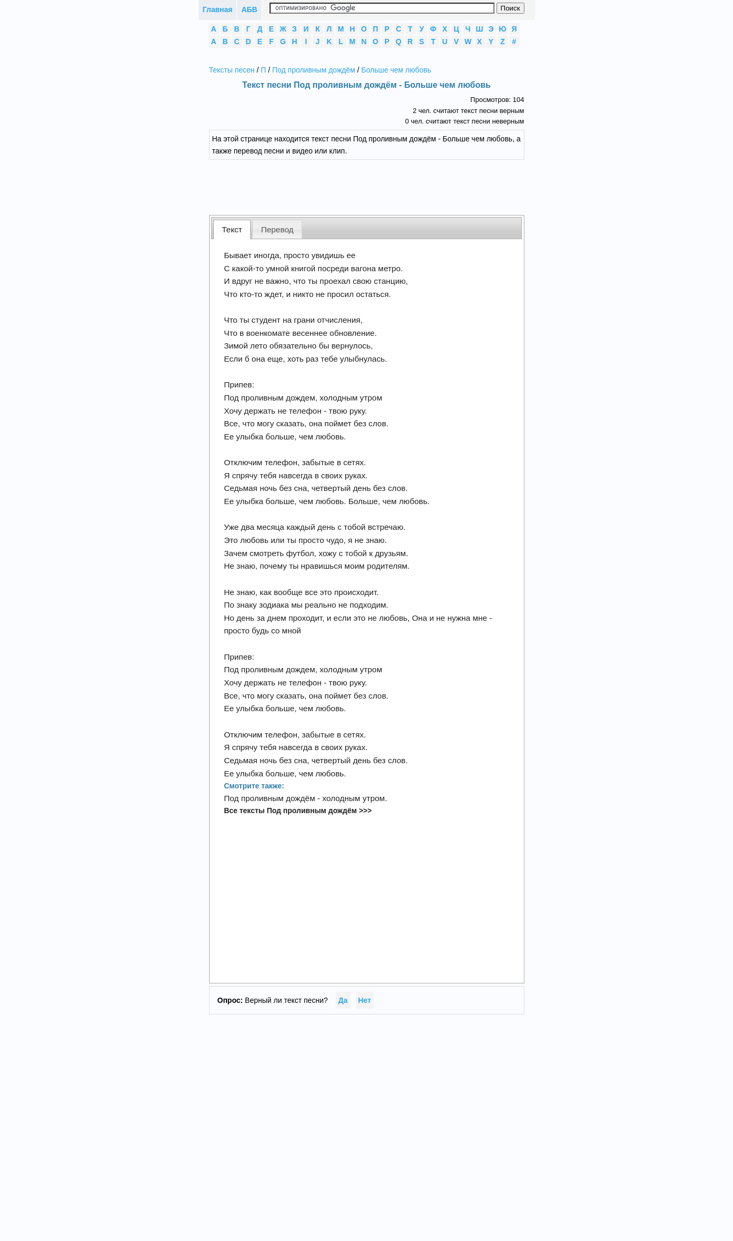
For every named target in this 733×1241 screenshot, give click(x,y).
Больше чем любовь (396, 70)
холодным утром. (354, 798)
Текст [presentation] (232, 229)
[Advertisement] (374, 186)
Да (343, 1000)
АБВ (249, 9)
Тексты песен (232, 70)
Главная (218, 9)
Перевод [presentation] (277, 229)
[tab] (232, 229)
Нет (364, 1000)
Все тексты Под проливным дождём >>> (297, 810)
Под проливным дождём (313, 70)
